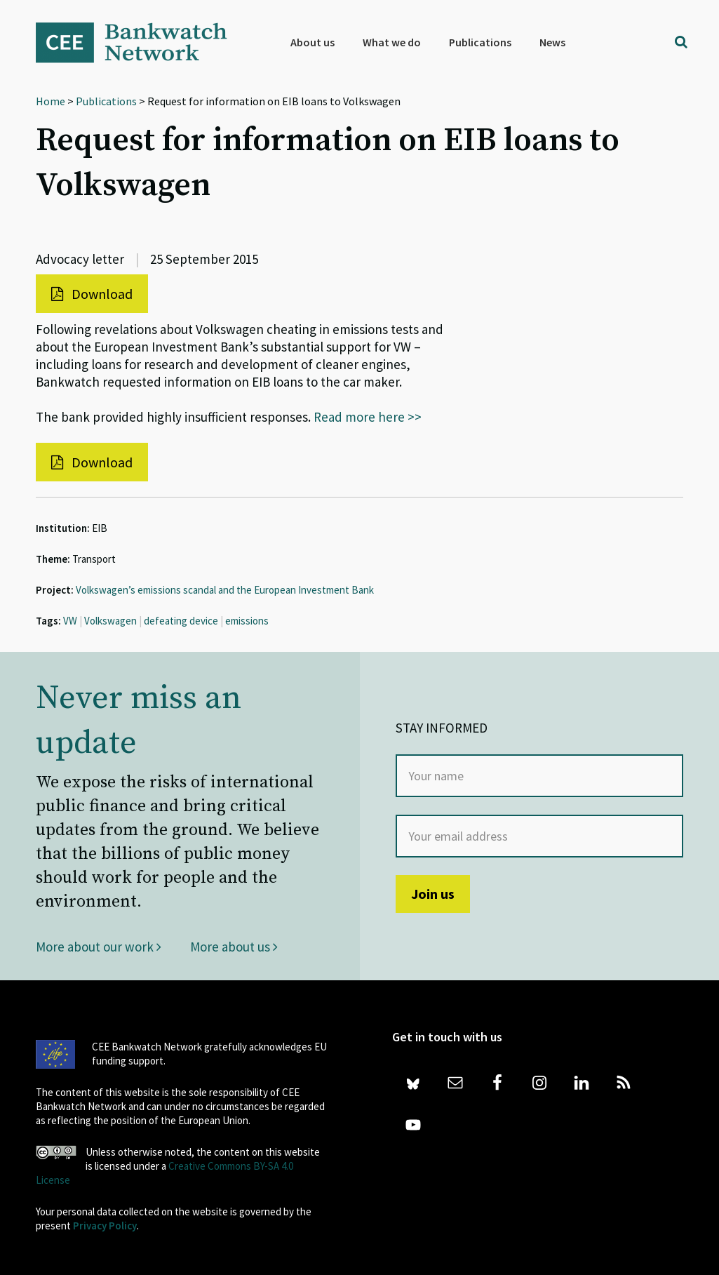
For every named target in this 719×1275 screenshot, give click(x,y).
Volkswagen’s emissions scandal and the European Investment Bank (225, 589)
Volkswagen (110, 620)
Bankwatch (141, 42)
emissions (247, 620)
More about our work (98, 946)
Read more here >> (368, 416)
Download (92, 293)
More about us (234, 946)
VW (70, 620)
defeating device (181, 620)
